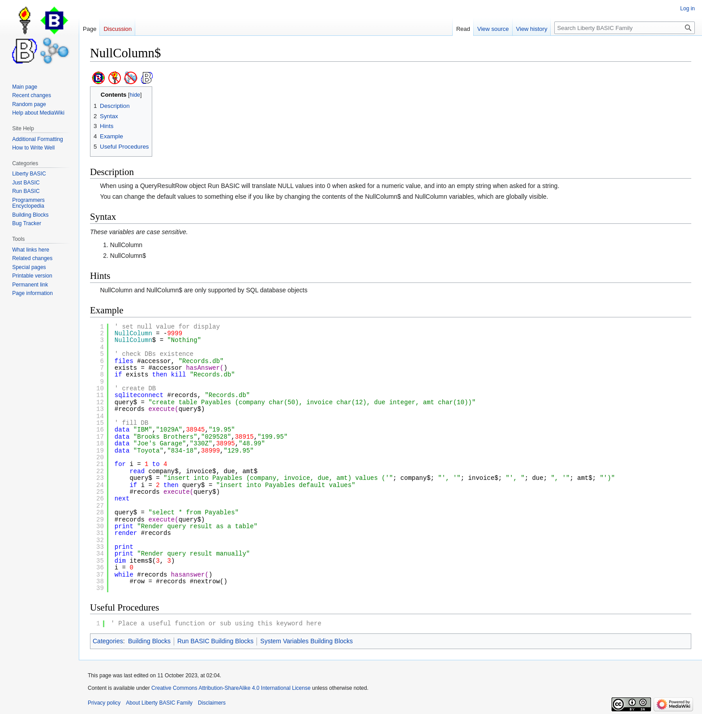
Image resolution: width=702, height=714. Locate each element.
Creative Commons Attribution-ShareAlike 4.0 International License (231, 688)
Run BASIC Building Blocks (215, 641)
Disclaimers (212, 703)
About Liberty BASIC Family (159, 703)
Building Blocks (149, 641)
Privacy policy (104, 703)
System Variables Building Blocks (306, 641)
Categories (108, 641)
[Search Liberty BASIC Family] (624, 27)
